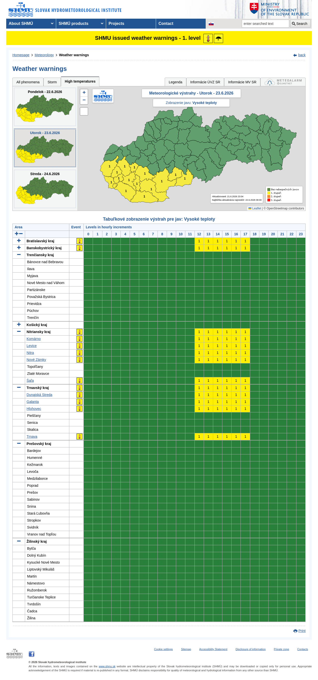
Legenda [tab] (175, 82)
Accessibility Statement (213, 649)
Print (302, 631)
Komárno (34, 339)
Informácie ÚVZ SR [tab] (205, 82)
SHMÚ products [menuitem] (73, 23)
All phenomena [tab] (28, 82)
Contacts (302, 649)
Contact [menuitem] (166, 23)
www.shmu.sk (107, 666)
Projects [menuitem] (116, 23)
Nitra (30, 353)
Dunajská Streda (39, 395)
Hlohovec (34, 409)
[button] (84, 93)
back (302, 55)
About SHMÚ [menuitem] (21, 23)
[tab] (283, 82)
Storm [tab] (52, 82)
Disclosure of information (251, 649)
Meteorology (44, 55)
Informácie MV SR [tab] (242, 82)
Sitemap (186, 649)
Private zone (281, 649)
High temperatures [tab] (80, 81)
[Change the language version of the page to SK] (211, 24)
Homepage (21, 55)
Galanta (33, 402)
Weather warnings (74, 55)
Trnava (32, 436)
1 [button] (111, 182)
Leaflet (254, 208)
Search (301, 24)
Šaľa (30, 381)
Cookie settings (163, 649)
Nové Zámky (36, 360)
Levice (32, 346)
